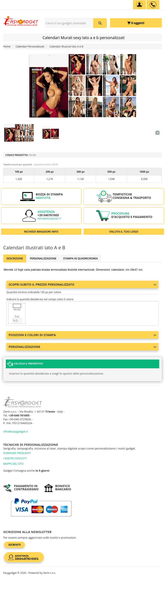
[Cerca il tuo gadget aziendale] (100, 23)
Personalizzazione (43, 258)
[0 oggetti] (136, 22)
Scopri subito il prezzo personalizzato (82, 284)
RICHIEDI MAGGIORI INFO (41, 231)
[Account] (139, 4)
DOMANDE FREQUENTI (17, 453)
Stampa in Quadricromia (80, 258)
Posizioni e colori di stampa (82, 335)
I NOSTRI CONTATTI (15, 458)
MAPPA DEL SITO (13, 464)
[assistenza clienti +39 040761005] (153, 4)
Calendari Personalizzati (30, 46)
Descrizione (14, 258)
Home (7, 46)
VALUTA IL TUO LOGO (123, 231)
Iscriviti (14, 545)
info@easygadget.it (49, 218)
